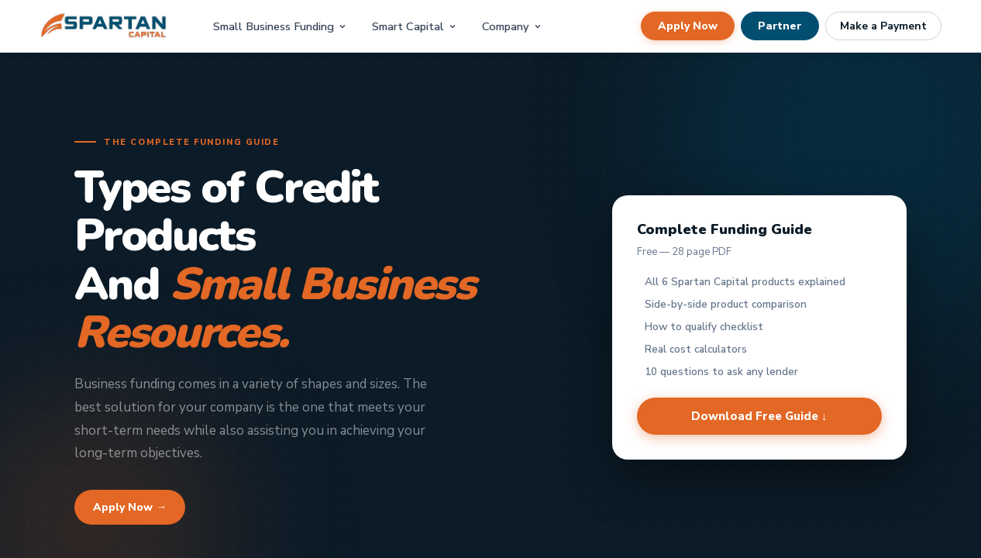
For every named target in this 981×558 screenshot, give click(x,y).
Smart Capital (414, 26)
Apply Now (688, 26)
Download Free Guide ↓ (759, 416)
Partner (780, 26)
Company (512, 26)
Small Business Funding (280, 26)
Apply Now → (130, 507)
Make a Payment (883, 26)
